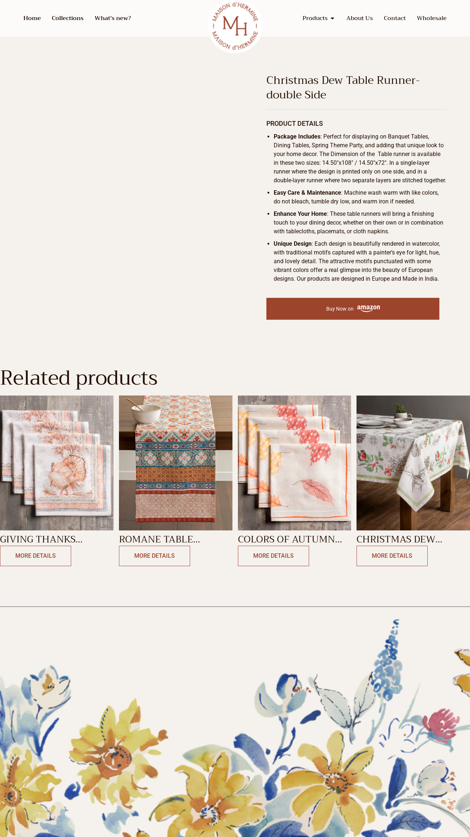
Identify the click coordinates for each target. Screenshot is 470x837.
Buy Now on (353, 308)
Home (32, 18)
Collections (68, 18)
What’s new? (113, 18)
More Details (33, 556)
